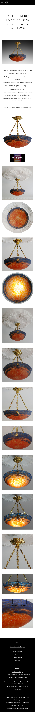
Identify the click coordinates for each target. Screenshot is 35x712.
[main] (17, 22)
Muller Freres (22, 70)
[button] (2, 2)
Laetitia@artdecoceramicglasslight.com (20, 107)
